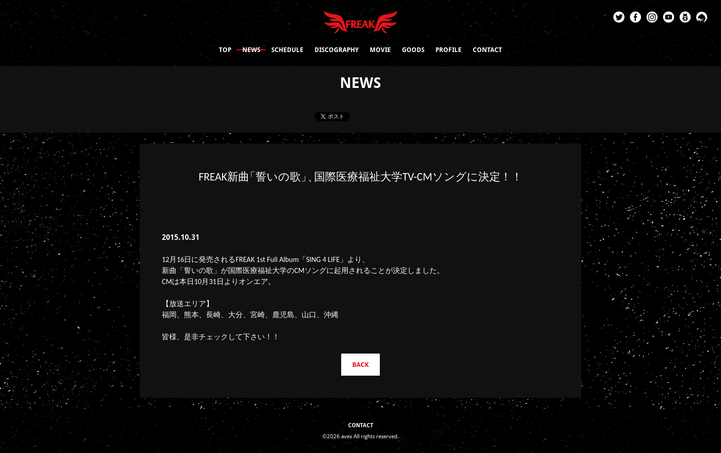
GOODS (413, 49)
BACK (360, 364)
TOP (225, 49)
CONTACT (487, 49)
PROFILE (448, 49)
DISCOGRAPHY (337, 49)
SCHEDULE (287, 49)
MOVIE (380, 49)
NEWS (251, 49)
